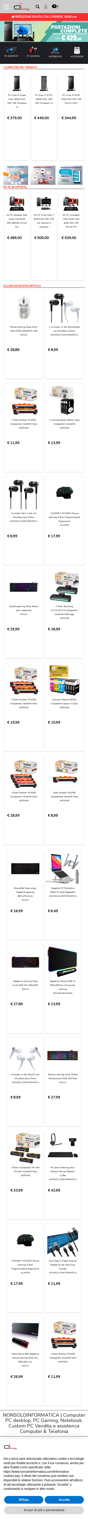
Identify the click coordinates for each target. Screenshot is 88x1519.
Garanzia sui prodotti (22, 1295)
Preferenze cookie (20, 1321)
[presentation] (41, 1208)
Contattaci (15, 1261)
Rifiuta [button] (24, 1499)
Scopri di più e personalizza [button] (44, 1510)
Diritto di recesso (19, 1300)
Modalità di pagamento (24, 1278)
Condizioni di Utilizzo (22, 1266)
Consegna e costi (20, 1283)
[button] (46, 7)
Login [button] (11, 1334)
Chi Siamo (15, 1257)
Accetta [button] (64, 1499)
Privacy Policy (17, 1317)
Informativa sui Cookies (24, 1312)
